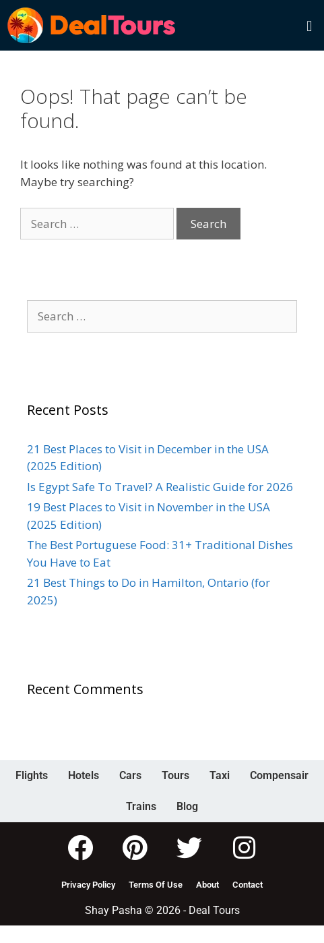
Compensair (279, 775)
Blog (187, 806)
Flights (31, 775)
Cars (130, 775)
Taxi (219, 775)
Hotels (83, 775)
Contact (247, 885)
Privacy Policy (88, 885)
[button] (309, 25)
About (207, 885)
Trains (141, 806)
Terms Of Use (156, 885)
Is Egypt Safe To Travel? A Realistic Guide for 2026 (160, 486)
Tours (175, 775)
